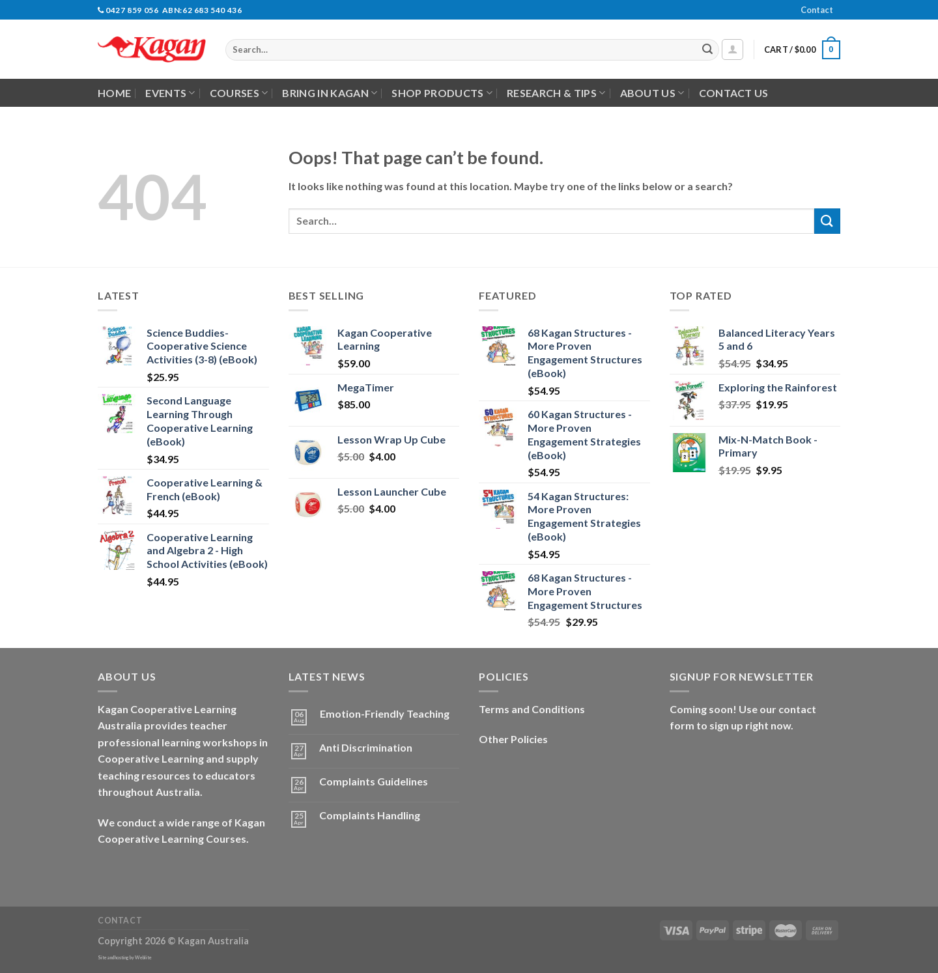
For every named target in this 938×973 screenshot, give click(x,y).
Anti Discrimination (365, 747)
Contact (817, 10)
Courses (239, 93)
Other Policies (513, 739)
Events (170, 93)
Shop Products (441, 93)
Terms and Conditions (532, 709)
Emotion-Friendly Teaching (384, 713)
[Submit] (707, 50)
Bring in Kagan (329, 93)
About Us (652, 93)
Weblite (143, 958)
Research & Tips (556, 93)
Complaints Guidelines (373, 781)
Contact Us (734, 93)
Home (114, 93)
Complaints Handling (369, 815)
